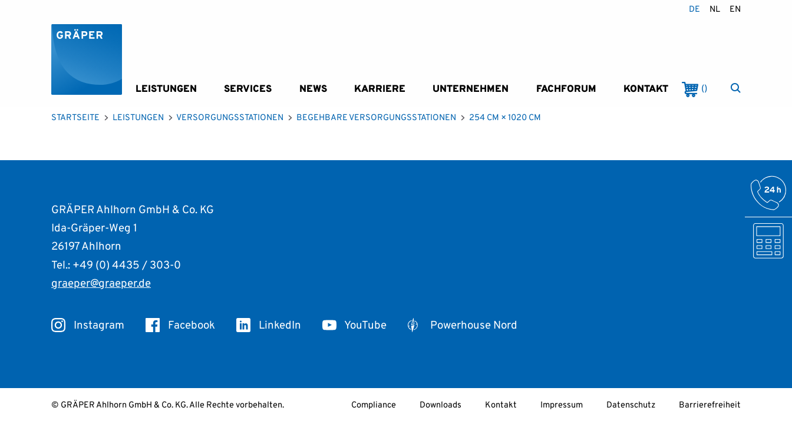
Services (248, 89)
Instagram (87, 326)
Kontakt (645, 89)
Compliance (373, 405)
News (313, 89)
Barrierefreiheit (710, 405)
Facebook (180, 326)
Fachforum (566, 89)
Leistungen (166, 89)
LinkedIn (268, 326)
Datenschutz (630, 405)
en (735, 9)
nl (715, 9)
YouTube (354, 326)
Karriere (379, 89)
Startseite (75, 118)
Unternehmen (471, 89)
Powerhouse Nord (462, 326)
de (694, 9)
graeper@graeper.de (101, 284)
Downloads (440, 405)
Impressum (561, 405)
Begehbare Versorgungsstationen (376, 118)
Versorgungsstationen (229, 118)
